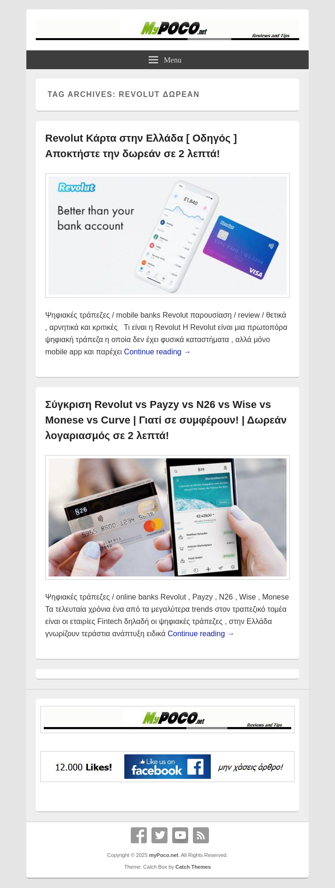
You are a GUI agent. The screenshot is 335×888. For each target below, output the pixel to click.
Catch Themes (193, 867)
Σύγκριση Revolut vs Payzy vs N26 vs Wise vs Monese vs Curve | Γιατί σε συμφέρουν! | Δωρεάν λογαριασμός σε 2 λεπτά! (166, 420)
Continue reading (157, 352)
